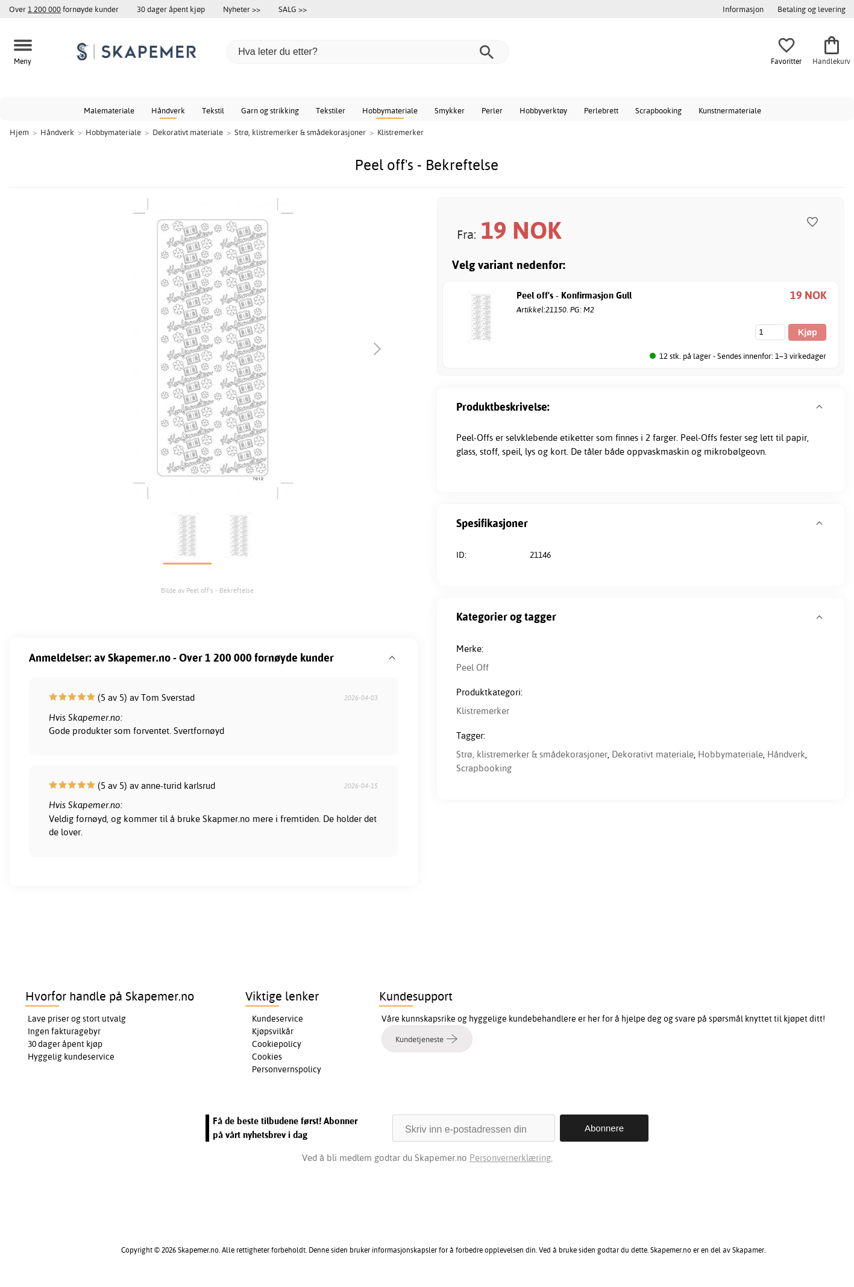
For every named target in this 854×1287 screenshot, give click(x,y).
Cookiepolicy (276, 1044)
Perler (492, 110)
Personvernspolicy (286, 1069)
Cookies (267, 1056)
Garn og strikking (270, 110)
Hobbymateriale (390, 110)
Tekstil (213, 110)
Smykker (450, 110)
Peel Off (472, 667)
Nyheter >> (241, 9)
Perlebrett (601, 110)
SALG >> (292, 9)
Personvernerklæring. (511, 1157)
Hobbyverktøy (543, 110)
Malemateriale (109, 110)
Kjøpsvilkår (273, 1031)
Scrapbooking (658, 110)
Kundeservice (277, 1018)
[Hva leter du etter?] (367, 52)
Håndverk (168, 110)
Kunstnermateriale (730, 110)
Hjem (19, 132)
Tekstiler (330, 110)
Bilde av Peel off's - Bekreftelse (207, 590)
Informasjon (743, 9)
